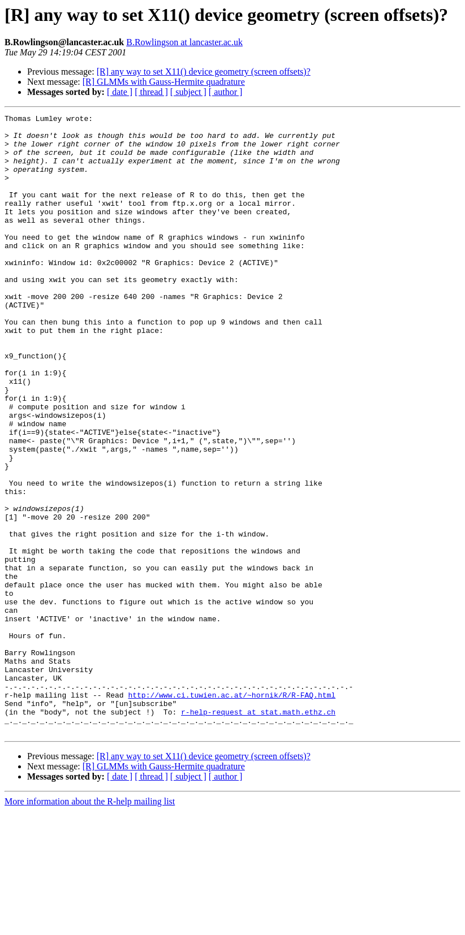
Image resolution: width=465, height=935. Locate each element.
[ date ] (119, 92)
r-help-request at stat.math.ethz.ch (258, 832)
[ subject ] (188, 92)
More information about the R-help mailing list (90, 925)
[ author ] (226, 92)
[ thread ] (151, 92)
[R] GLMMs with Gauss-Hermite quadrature (164, 81)
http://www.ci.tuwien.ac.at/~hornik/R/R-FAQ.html (231, 812)
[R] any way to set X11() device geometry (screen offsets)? (204, 71)
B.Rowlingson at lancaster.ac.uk (184, 42)
